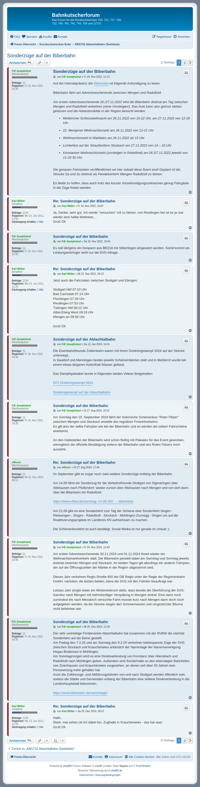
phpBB (67, 766)
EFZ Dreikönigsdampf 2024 (73, 383)
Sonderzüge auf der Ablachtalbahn (84, 339)
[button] (190, 63)
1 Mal (40, 221)
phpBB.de (116, 770)
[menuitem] (15, 37)
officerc (16, 462)
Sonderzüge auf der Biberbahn (41, 55)
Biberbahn (101, 83)
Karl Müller (18, 201)
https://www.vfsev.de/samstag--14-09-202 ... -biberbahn (93, 501)
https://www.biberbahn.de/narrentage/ (80, 693)
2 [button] (185, 62)
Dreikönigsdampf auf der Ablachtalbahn (81, 392)
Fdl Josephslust (21, 71)
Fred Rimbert (143, 766)
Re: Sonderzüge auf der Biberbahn (84, 201)
